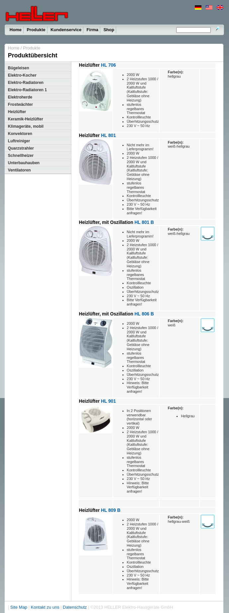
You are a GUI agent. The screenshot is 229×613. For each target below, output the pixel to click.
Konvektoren (20, 133)
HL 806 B (144, 313)
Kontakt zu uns (45, 607)
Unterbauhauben (23, 163)
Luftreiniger (19, 141)
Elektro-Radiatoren (25, 82)
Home (16, 29)
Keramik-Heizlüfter (25, 119)
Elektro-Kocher (22, 75)
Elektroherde (20, 97)
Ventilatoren (19, 170)
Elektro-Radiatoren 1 (27, 90)
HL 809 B (110, 510)
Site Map (18, 607)
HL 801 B (144, 222)
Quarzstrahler (21, 148)
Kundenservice (65, 29)
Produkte (36, 29)
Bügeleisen (18, 68)
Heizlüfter (17, 111)
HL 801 (108, 135)
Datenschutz (75, 607)
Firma (92, 29)
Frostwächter (20, 104)
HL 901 (108, 401)
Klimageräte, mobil (25, 126)
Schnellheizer (21, 155)
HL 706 (108, 65)
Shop (109, 29)
